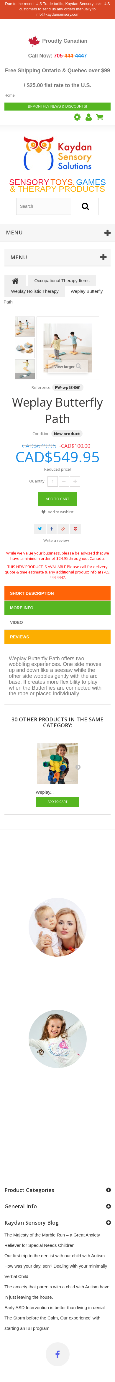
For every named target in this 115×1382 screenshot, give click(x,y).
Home (9, 95)
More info (21, 607)
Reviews (19, 637)
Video (16, 622)
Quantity (37, 481)
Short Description (32, 593)
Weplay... (45, 792)
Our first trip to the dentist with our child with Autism (54, 1255)
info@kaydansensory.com (58, 14)
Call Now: (57, 56)
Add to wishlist (60, 512)
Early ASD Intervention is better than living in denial (54, 1307)
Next (25, 376)
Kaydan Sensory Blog (31, 1222)
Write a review (56, 540)
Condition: (41, 433)
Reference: (41, 387)
